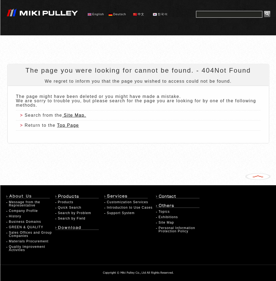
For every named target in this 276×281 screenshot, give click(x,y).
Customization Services (127, 202)
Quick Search (69, 207)
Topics (164, 212)
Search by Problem (74, 213)
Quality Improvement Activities (27, 248)
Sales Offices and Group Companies (30, 234)
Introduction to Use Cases (130, 207)
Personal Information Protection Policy (177, 229)
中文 (138, 14)
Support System (121, 213)
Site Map (166, 222)
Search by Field (71, 218)
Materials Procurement (29, 241)
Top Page (68, 125)
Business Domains (25, 222)
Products (65, 202)
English (96, 14)
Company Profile (23, 211)
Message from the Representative (24, 203)
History (15, 216)
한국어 (160, 14)
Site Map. (74, 115)
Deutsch (117, 14)
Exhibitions (168, 217)
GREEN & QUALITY (26, 227)
